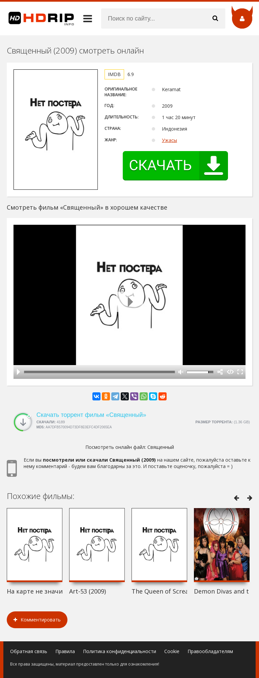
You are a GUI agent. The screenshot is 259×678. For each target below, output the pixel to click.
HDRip (37, 18)
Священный (160, 447)
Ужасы (169, 140)
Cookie (171, 651)
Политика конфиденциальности (119, 651)
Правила (65, 651)
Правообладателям (210, 651)
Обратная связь (28, 651)
